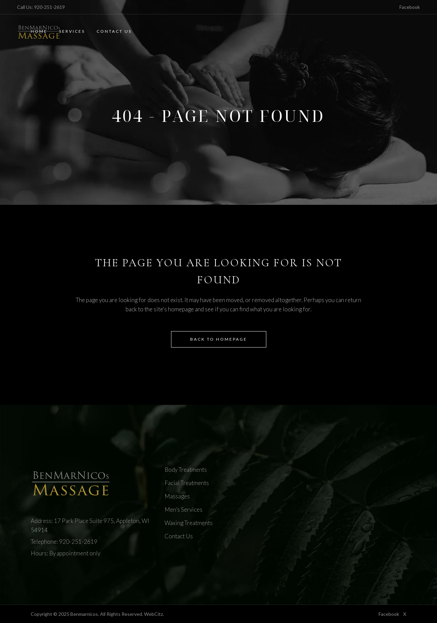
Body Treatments (186, 469)
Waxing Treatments (189, 522)
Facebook (409, 7)
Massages (177, 496)
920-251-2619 (49, 7)
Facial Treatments (187, 482)
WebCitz (153, 614)
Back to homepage (218, 339)
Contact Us (179, 536)
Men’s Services (183, 509)
